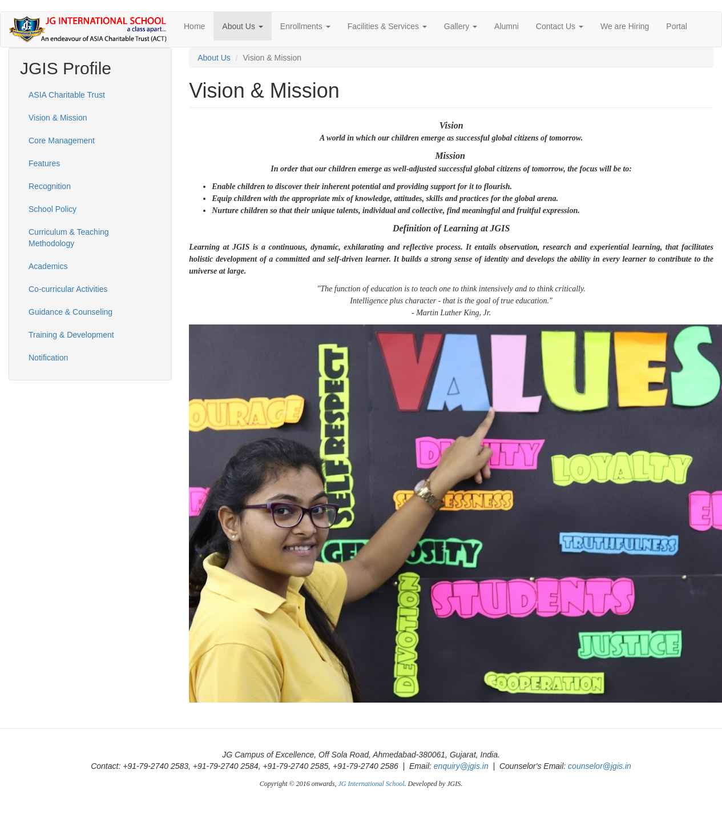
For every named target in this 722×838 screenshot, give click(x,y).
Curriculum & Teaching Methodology (69, 237)
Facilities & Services (387, 26)
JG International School (371, 784)
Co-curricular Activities (68, 289)
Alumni (506, 26)
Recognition (50, 186)
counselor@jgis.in (599, 766)
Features (44, 163)
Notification (48, 357)
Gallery (460, 26)
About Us (242, 26)
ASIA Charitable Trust (67, 94)
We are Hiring (624, 26)
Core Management (62, 140)
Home (194, 26)
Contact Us (559, 26)
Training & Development (71, 334)
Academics (48, 266)
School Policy (52, 209)
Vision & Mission (58, 117)
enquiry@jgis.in (461, 766)
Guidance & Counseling (70, 311)
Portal (676, 26)
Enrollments (305, 26)
